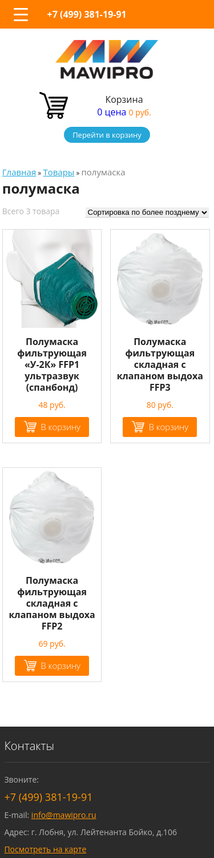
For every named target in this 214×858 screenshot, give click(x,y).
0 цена (124, 112)
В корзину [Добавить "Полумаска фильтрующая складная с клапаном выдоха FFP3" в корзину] (168, 426)
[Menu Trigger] (20, 14)
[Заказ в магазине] (147, 212)
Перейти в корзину (107, 135)
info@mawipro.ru (63, 814)
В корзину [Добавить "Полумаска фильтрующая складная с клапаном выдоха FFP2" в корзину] (60, 665)
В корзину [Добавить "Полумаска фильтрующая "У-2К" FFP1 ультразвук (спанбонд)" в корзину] (60, 426)
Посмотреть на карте (45, 849)
